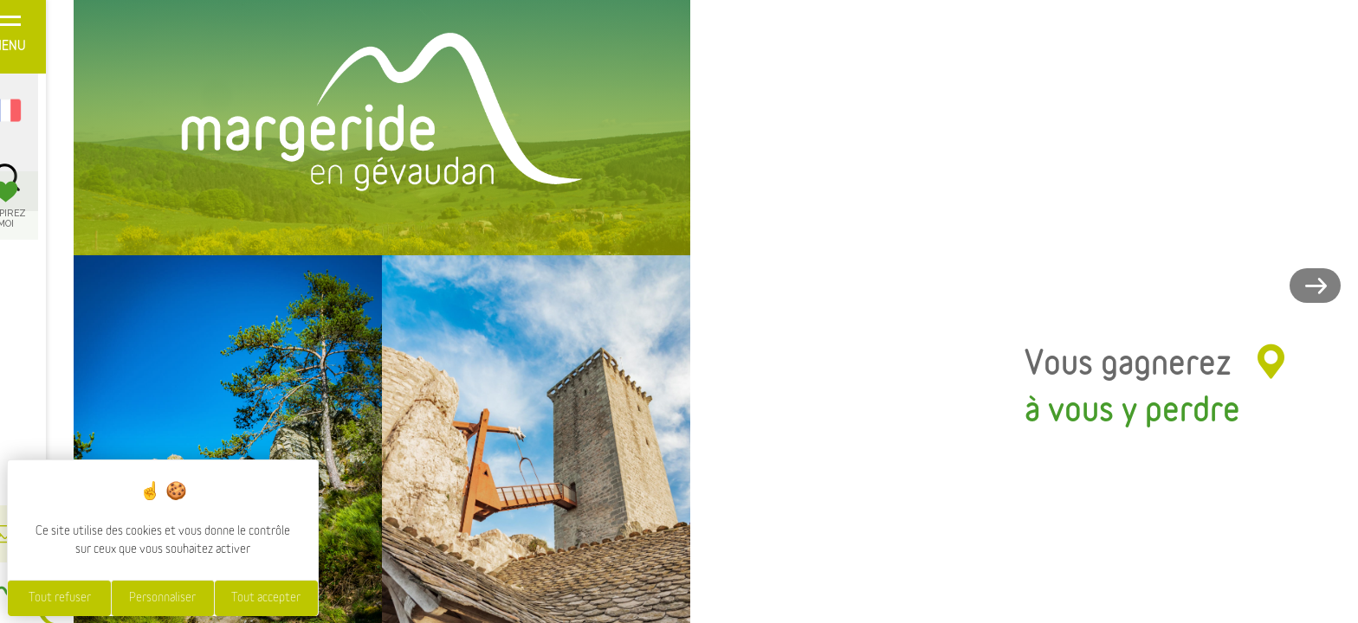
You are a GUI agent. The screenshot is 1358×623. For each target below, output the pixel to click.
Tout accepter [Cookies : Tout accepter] (266, 598)
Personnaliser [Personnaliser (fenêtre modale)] (162, 598)
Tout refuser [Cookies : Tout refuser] (60, 598)
